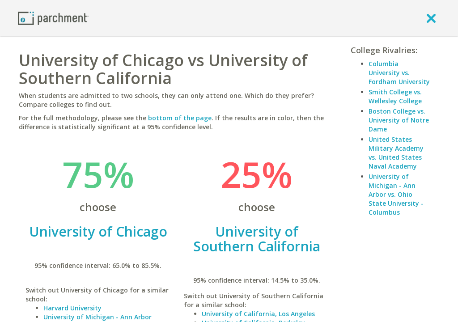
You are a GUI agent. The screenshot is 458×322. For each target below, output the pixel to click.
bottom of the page (180, 118)
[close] (431, 18)
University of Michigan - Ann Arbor (97, 317)
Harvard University (72, 308)
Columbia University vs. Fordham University (399, 72)
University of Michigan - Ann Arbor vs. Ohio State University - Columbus (396, 194)
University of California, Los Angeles (258, 313)
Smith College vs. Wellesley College (395, 96)
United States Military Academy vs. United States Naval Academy (396, 152)
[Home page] (53, 17)
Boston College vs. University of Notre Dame (399, 120)
